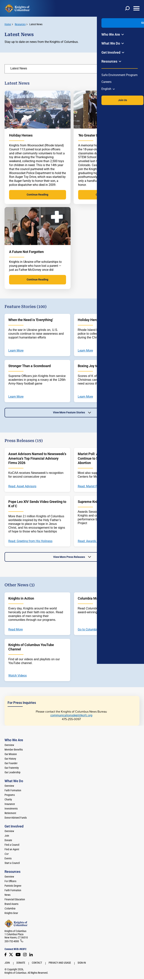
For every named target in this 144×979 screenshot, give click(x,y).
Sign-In (82, 962)
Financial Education (15, 899)
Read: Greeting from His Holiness (30, 541)
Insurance (10, 803)
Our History (10, 758)
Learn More (15, 350)
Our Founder (11, 763)
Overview (9, 745)
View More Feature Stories (69, 412)
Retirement (10, 813)
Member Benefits (14, 749)
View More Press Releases (69, 556)
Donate (8, 840)
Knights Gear (11, 913)
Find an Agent (12, 849)
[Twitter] (11, 954)
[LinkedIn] (31, 954)
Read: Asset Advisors (22, 486)
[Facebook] (5, 954)
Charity (8, 799)
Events (8, 858)
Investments (11, 808)
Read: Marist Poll (89, 486)
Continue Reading (37, 194)
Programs (10, 794)
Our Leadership (12, 772)
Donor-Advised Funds (16, 817)
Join (7, 835)
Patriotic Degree (13, 885)
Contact (37, 962)
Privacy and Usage (60, 962)
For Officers (10, 881)
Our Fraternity (12, 767)
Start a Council (12, 862)
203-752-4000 (12, 941)
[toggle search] (127, 8)
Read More (15, 629)
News (7, 894)
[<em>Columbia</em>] (11, 908)
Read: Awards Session (92, 541)
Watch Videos (17, 675)
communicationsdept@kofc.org (71, 715)
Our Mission (11, 754)
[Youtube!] (18, 954)
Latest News (35, 24)
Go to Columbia (88, 629)
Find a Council (12, 844)
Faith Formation (13, 790)
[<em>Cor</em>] (7, 853)
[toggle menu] (136, 8)
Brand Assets (11, 903)
